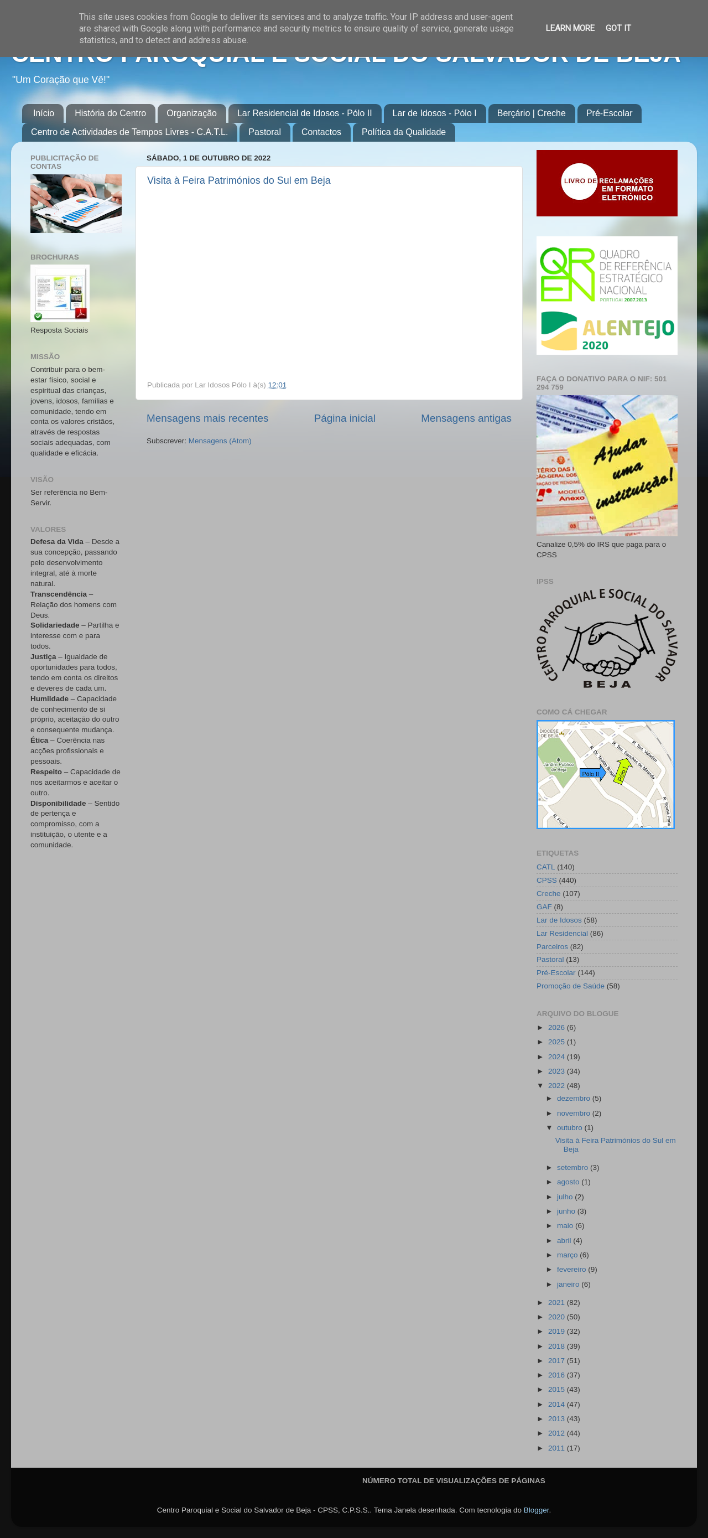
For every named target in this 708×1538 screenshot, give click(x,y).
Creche (549, 893)
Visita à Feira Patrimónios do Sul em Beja (239, 180)
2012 (557, 1433)
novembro (574, 1113)
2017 (557, 1360)
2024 (557, 1057)
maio (566, 1225)
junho (567, 1211)
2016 (557, 1375)
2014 (557, 1404)
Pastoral (264, 132)
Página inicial (345, 418)
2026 (557, 1027)
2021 (557, 1302)
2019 (557, 1331)
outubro (571, 1127)
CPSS (547, 880)
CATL (546, 867)
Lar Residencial (562, 933)
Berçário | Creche (531, 113)
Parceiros (552, 947)
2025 (557, 1042)
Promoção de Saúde (571, 986)
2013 (557, 1419)
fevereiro (572, 1269)
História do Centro (110, 113)
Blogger (536, 1510)
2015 (557, 1389)
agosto (569, 1182)
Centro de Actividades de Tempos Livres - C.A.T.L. (129, 132)
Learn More (570, 28)
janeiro (569, 1284)
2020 (557, 1317)
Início (43, 113)
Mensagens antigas (466, 418)
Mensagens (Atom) (220, 441)
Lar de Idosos (559, 920)
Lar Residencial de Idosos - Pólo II (304, 113)
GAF (544, 907)
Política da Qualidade (404, 132)
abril (565, 1240)
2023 (557, 1071)
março (568, 1255)
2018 (557, 1346)
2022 (557, 1085)
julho (566, 1197)
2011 (557, 1448)
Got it (618, 28)
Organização (191, 113)
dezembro (574, 1098)
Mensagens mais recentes (208, 418)
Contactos (321, 132)
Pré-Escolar (609, 113)
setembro (573, 1167)
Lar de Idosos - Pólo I (435, 113)
